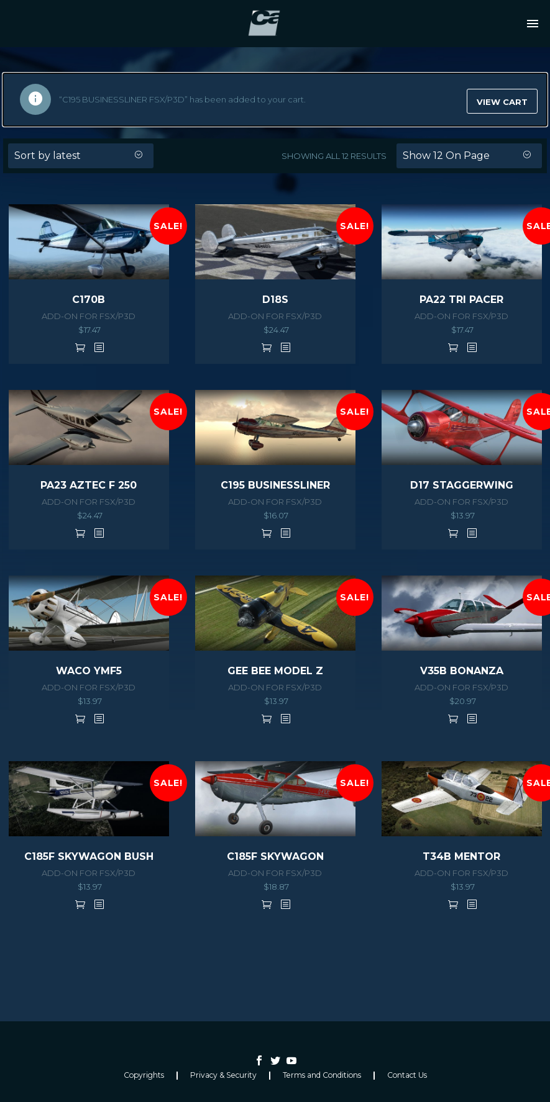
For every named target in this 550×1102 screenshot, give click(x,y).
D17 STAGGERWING (461, 485)
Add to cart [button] (80, 347)
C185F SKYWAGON (275, 856)
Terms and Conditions (322, 1075)
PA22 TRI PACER (461, 299)
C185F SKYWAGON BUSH (89, 856)
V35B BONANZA (461, 671)
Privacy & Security (223, 1075)
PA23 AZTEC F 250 (88, 485)
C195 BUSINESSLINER (275, 485)
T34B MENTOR (461, 856)
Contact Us (407, 1075)
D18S (275, 299)
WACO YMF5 (89, 671)
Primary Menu (532, 23)
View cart (502, 102)
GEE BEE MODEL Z (275, 671)
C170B (88, 299)
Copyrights (144, 1075)
